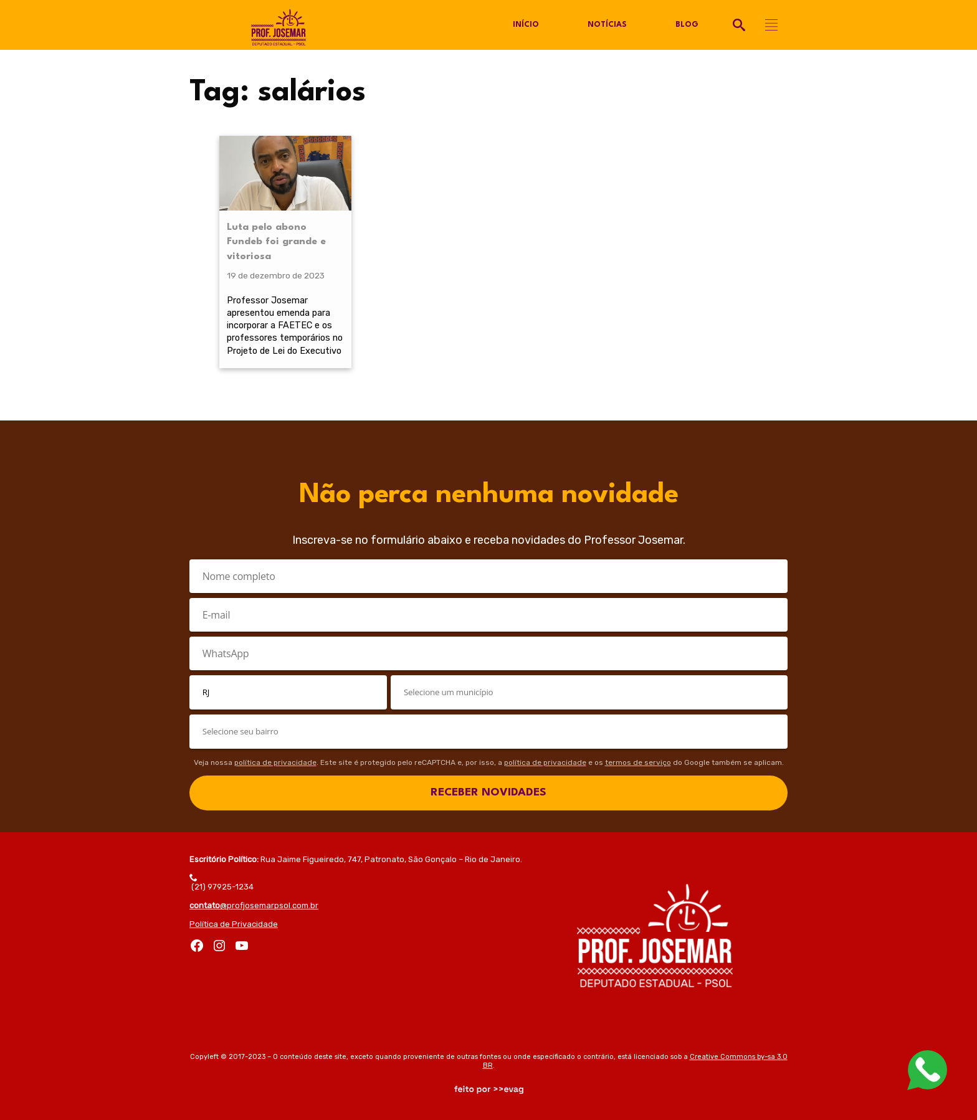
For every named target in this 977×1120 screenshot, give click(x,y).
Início (526, 25)
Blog (686, 25)
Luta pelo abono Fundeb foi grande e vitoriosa (276, 242)
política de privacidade (275, 762)
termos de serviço (638, 762)
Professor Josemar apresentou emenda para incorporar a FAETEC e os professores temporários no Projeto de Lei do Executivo (285, 325)
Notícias (607, 25)
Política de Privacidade (233, 924)
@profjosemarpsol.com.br (253, 905)
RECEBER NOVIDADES (488, 792)
